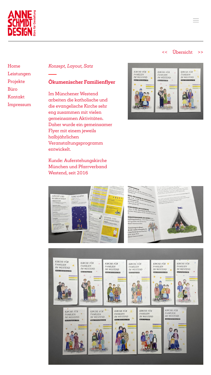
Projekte (16, 81)
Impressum (19, 104)
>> (200, 52)
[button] (195, 20)
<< (164, 52)
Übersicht (183, 52)
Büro (12, 89)
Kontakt (16, 97)
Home (14, 66)
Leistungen (19, 73)
